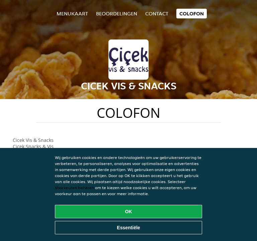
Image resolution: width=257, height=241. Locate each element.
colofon (191, 13)
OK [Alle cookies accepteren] (128, 211)
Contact (156, 13)
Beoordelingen (116, 13)
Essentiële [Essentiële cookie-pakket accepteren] (128, 227)
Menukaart (72, 13)
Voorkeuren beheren (74, 187)
